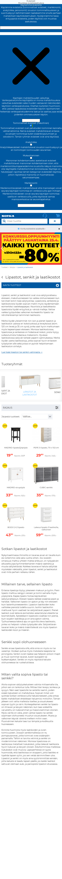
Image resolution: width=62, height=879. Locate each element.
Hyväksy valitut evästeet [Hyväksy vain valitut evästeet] (31, 205)
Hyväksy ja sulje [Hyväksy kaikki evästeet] (31, 27)
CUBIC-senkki (46, 487)
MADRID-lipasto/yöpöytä (16, 448)
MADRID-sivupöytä (16, 487)
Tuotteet (4, 267)
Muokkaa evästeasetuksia (31, 33)
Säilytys (12, 267)
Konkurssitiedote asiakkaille (32, 229)
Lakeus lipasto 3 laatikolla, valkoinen (46, 528)
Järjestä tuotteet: (10, 416)
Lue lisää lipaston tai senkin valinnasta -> (21, 352)
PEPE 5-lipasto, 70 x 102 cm (46, 448)
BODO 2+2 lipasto (16, 527)
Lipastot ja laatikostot (25, 267)
